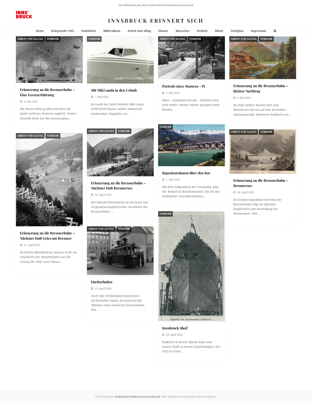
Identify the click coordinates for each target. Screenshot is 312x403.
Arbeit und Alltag (30, 39)
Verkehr (53, 39)
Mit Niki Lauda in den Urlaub (114, 90)
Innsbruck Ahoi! (175, 328)
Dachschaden (101, 281)
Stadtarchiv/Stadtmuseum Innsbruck (137, 396)
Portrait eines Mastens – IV (184, 86)
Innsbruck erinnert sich (156, 20)
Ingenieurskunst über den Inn (186, 172)
